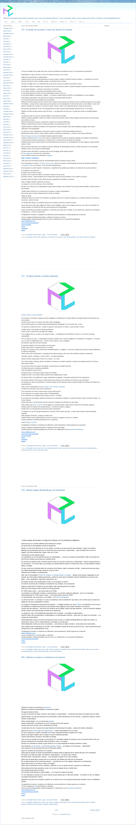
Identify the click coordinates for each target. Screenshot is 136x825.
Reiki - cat (81, 21)
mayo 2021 (6, 77)
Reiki (33, 21)
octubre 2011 (6, 173)
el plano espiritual (37, 315)
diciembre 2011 (7, 168)
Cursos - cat (73, 21)
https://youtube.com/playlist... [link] (30, 158)
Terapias (20, 21)
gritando (51, 721)
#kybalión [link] (24, 228)
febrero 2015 (6, 129)
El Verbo (78, 605)
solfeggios (49, 155)
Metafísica (24, 804)
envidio (38, 731)
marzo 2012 (6, 166)
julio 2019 (5, 96)
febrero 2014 (6, 160)
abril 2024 (5, 62)
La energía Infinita (57, 575)
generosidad (46, 746)
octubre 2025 (6, 31)
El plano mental (25, 315)
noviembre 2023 (7, 75)
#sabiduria (43, 237)
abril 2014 (5, 155)
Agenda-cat (54, 21)
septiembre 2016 (7, 114)
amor (90, 649)
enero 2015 (6, 132)
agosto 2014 (6, 145)
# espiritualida (29, 237)
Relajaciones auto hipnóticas (34, 804)
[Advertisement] (61, 255)
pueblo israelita (38, 138)
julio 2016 (5, 119)
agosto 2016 (6, 116)
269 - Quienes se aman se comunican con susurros (43, 657)
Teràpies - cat (63, 21)
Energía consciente (31, 422)
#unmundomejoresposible (50, 448)
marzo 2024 (6, 64)
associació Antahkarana (76, 429)
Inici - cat (45, 21)
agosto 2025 (6, 36)
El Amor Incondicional (62, 597)
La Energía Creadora (27, 165)
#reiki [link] (23, 230)
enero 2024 (6, 70)
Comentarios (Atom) (65, 814)
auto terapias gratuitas (69, 237)
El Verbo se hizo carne (46, 163)
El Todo (40, 575)
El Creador (47, 575)
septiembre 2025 (7, 33)
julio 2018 (5, 106)
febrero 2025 (6, 49)
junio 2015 (6, 122)
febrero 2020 (6, 88)
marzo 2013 (6, 163)
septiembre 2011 (7, 176)
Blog (39, 21)
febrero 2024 (6, 67)
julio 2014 (5, 147)
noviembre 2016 (7, 111)
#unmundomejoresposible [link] (29, 223)
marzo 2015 (6, 127)
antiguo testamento (31, 136)
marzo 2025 (6, 46)
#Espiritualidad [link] (26, 436)
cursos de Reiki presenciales (40, 450)
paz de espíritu (38, 405)
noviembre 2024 (7, 57)
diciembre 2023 (7, 72)
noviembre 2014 (7, 137)
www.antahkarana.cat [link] (28, 221)
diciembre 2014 (7, 134)
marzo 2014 (6, 158)
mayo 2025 (6, 44)
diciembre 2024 (7, 54)
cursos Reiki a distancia (82, 237)
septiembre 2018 (7, 103)
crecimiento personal (26, 450)
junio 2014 (6, 150)
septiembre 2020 (7, 83)
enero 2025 (6, 51)
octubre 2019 (6, 93)
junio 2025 (6, 41)
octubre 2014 (6, 140)
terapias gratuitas (53, 804)
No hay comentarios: (52, 234)
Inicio (6, 21)
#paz (38, 448)
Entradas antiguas (95, 810)
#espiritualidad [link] (26, 225)
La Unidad (67, 575)
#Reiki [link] (23, 441)
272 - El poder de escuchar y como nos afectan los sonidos (46, 29)
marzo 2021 (6, 80)
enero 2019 (6, 98)
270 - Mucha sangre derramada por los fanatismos (43, 490)
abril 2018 (5, 109)
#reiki (38, 237)
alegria (53, 746)
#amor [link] (23, 226)
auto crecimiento (51, 237)
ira (33, 731)
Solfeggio (45, 804)
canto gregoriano (28, 153)
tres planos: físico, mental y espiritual (54, 387)
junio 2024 (6, 59)
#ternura (69, 649)
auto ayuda (64, 448)
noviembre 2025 (7, 28)
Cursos (27, 21)
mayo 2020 (6, 85)
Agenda (12, 21)
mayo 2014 (6, 153)
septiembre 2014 (7, 142)
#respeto (51, 649)
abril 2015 (5, 124)
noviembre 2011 (7, 171)
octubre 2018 (6, 101)
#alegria (35, 649)
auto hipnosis (59, 237)
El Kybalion (92, 237)
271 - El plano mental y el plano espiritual (39, 276)
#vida (59, 448)
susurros (48, 707)
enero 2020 (6, 90)
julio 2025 (5, 38)
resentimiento (48, 731)
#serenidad (63, 649)
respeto (58, 746)
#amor (35, 237)
